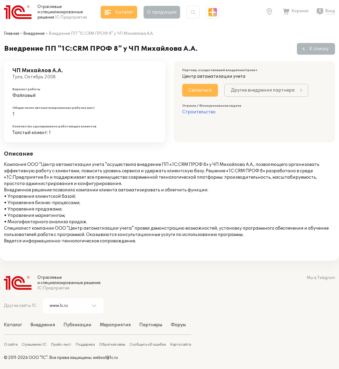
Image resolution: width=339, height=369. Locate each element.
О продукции (162, 12)
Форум (178, 325)
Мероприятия (115, 325)
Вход (330, 11)
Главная (11, 33)
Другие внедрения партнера (263, 90)
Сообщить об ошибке (148, 344)
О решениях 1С (34, 344)
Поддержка (85, 344)
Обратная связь (112, 344)
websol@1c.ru (105, 357)
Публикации (77, 325)
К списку (319, 49)
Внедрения (33, 33)
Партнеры (150, 325)
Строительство (199, 112)
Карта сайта (180, 344)
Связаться (200, 90)
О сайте (10, 344)
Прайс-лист (61, 344)
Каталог (13, 325)
